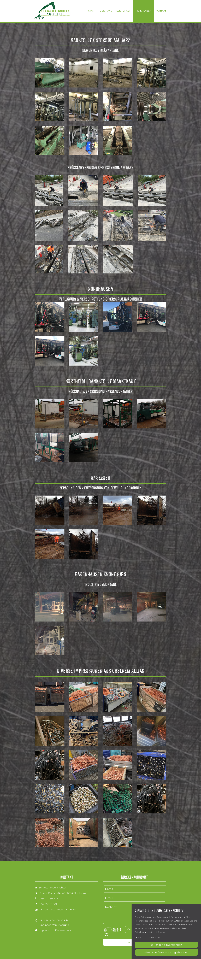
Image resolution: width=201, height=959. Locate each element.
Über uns (106, 10)
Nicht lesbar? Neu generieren (106, 934)
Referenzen (143, 10)
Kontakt (161, 10)
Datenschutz (63, 930)
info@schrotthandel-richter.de (58, 909)
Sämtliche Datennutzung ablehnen (166, 952)
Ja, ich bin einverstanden (166, 944)
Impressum (46, 930)
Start (91, 10)
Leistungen (123, 10)
